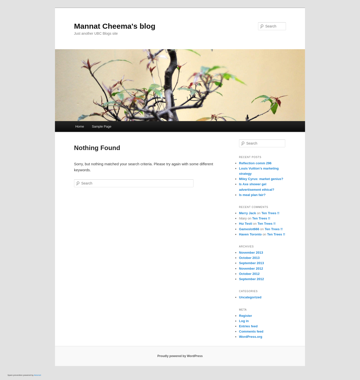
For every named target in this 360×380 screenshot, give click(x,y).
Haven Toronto (250, 234)
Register (245, 316)
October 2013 (249, 258)
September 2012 (251, 279)
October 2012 (249, 274)
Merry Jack (247, 213)
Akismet (37, 375)
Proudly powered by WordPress (179, 356)
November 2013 (251, 252)
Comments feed (251, 331)
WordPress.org (250, 337)
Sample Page (101, 126)
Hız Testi (245, 223)
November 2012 (251, 268)
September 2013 (251, 263)
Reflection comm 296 (255, 163)
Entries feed (248, 326)
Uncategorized (250, 297)
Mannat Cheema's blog (115, 26)
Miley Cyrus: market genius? (261, 179)
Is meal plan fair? (252, 195)
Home (79, 126)
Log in (244, 321)
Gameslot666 (249, 229)
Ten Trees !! (271, 213)
